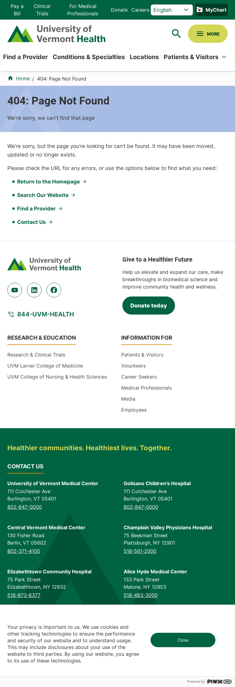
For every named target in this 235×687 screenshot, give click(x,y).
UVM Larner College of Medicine (45, 366)
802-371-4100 (23, 551)
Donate (119, 10)
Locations (144, 57)
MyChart (216, 10)
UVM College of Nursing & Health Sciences (57, 377)
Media (128, 399)
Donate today (148, 305)
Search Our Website (43, 195)
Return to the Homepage (48, 182)
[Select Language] (172, 10)
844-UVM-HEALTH (45, 314)
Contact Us (31, 222)
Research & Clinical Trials (36, 355)
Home (23, 78)
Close (182, 640)
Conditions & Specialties (89, 57)
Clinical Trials (42, 10)
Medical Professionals (146, 388)
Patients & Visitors (191, 57)
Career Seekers (139, 377)
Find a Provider (25, 57)
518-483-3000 (141, 595)
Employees (134, 410)
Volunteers (133, 366)
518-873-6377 (23, 595)
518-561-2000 (140, 551)
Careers (140, 10)
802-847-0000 (24, 507)
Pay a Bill (17, 10)
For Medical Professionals (82, 10)
